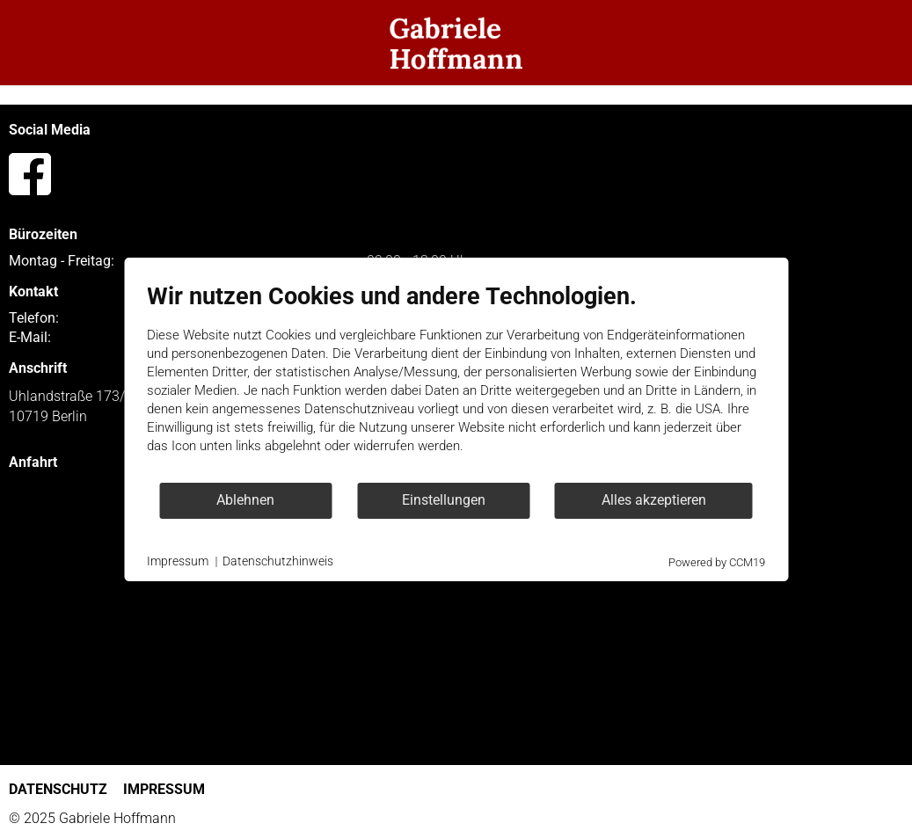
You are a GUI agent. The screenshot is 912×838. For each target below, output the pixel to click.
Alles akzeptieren (654, 500)
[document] (456, 381)
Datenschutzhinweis (278, 561)
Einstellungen (443, 500)
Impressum (177, 561)
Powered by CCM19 (716, 562)
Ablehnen (245, 500)
